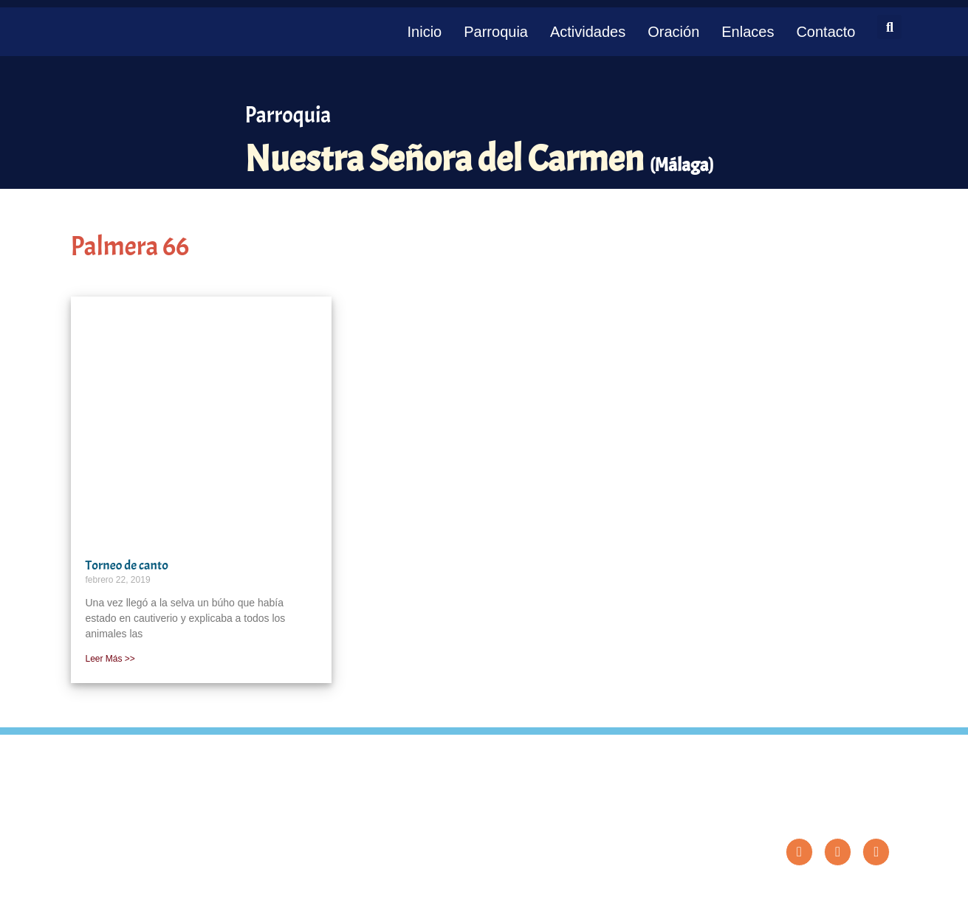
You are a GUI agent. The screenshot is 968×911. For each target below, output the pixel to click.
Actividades (587, 32)
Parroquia (496, 32)
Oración (673, 32)
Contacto (825, 32)
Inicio (425, 32)
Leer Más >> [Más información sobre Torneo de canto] (110, 659)
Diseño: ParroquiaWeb (850, 892)
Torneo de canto (127, 565)
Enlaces (747, 32)
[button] (889, 27)
